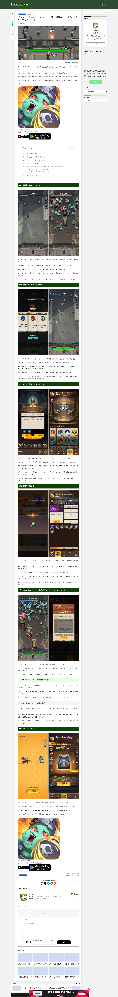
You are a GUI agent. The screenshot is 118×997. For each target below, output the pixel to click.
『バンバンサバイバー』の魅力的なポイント (40, 169)
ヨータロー (23, 23)
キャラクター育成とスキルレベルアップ (39, 160)
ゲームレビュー (21, 14)
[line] (12, 25)
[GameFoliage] (19, 5)
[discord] (77, 894)
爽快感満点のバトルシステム (35, 153)
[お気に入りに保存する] (20, 62)
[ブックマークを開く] (104, 4)
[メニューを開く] (106, 4)
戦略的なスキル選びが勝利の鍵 (36, 157)
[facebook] (12, 18)
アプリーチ (38, 132)
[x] (12, 20)
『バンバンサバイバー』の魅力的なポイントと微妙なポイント (45, 166)
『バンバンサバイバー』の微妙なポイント (40, 171)
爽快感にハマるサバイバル (35, 175)
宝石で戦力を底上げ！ (33, 163)
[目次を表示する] (12, 31)
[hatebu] (12, 23)
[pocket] (12, 27)
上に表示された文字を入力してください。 (44, 942)
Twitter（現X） (95, 43)
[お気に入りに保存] (12, 38)
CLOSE (71, 148)
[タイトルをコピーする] (12, 35)
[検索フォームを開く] (102, 4)
